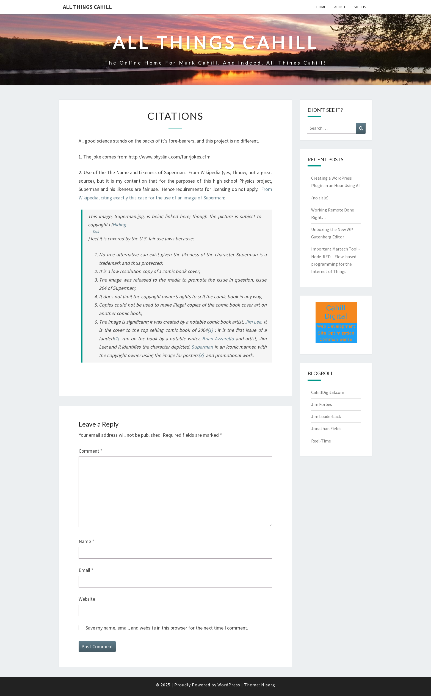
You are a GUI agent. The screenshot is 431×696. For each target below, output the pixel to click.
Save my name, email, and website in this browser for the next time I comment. (166, 628)
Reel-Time (321, 441)
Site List (361, 6)
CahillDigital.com (327, 392)
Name (86, 541)
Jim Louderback (326, 416)
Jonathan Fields (326, 428)
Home (321, 6)
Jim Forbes (321, 404)
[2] (116, 338)
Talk (95, 231)
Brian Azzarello (218, 338)
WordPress (228, 684)
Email (86, 570)
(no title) (319, 198)
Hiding (119, 224)
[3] (201, 355)
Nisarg (268, 684)
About (340, 6)
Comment (91, 451)
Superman (202, 347)
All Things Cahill (87, 6)
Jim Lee (253, 322)
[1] (210, 330)
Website (87, 599)
